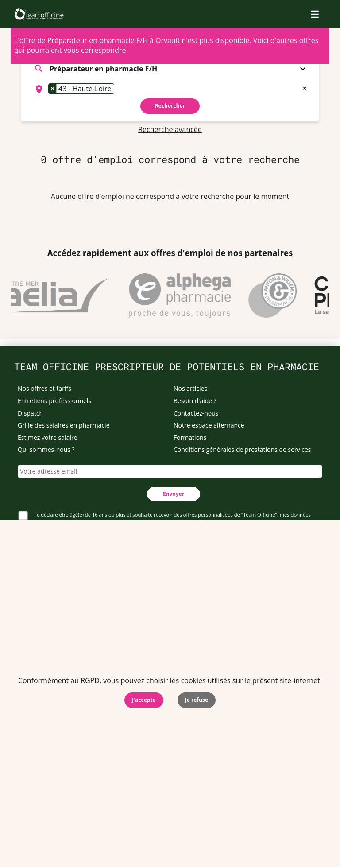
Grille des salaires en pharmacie (64, 425)
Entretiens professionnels (54, 401)
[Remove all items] (304, 87)
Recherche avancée (170, 129)
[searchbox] (119, 89)
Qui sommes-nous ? (46, 449)
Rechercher (170, 105)
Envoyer (173, 494)
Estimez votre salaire (47, 437)
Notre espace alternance (209, 425)
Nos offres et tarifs (44, 388)
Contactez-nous (196, 413)
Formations (190, 437)
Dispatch (30, 413)
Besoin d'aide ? (195, 401)
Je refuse (196, 700)
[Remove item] (53, 88)
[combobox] (170, 89)
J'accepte (144, 700)
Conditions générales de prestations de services (242, 449)
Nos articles (190, 388)
